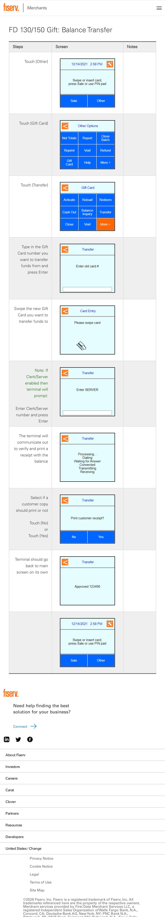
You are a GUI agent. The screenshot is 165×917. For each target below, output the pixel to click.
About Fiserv (16, 755)
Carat (10, 790)
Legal (34, 874)
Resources (14, 825)
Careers (12, 778)
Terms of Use (41, 882)
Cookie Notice (41, 866)
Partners (12, 813)
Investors (13, 766)
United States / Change (23, 848)
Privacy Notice (42, 858)
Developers (14, 836)
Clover (11, 801)
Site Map (37, 890)
